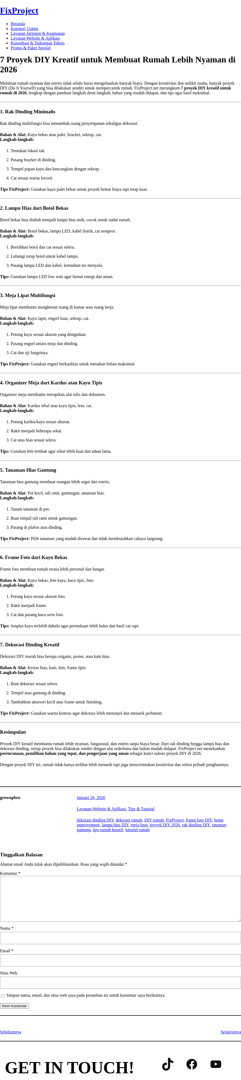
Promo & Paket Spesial (31, 48)
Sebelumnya (10, 1032)
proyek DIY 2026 (165, 825)
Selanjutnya (231, 1032)
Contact (13, 1053)
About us (38, 1053)
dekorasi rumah (129, 820)
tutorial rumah (137, 829)
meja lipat (139, 825)
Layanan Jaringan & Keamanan (38, 33)
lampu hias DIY (115, 825)
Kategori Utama (24, 28)
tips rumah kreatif (108, 829)
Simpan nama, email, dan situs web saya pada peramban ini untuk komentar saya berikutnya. (86, 995)
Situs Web (8, 973)
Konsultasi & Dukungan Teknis (38, 43)
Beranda (18, 23)
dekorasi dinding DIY (95, 820)
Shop (58, 1053)
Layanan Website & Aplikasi (35, 38)
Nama (6, 928)
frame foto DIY (199, 820)
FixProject (19, 10)
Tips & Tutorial (141, 809)
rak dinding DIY (196, 825)
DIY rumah (154, 820)
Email (6, 950)
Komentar (10, 873)
